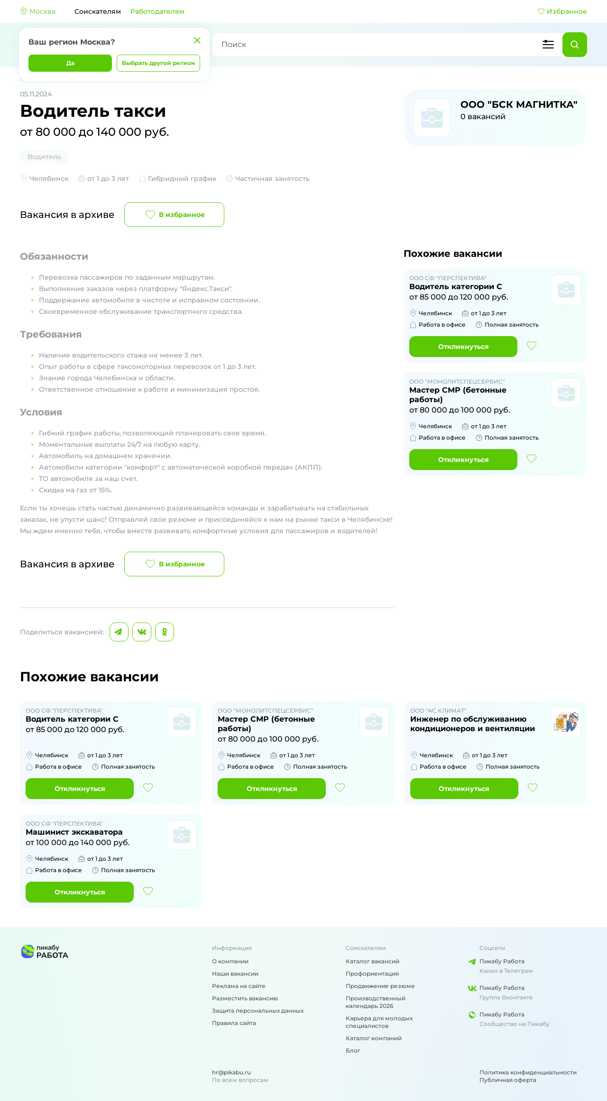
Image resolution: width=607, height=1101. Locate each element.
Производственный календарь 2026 (375, 1002)
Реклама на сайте (239, 985)
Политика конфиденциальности (528, 1072)
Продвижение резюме (380, 985)
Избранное (562, 11)
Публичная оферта (507, 1079)
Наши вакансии (235, 973)
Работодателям (157, 11)
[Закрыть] (197, 40)
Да (70, 62)
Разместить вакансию (245, 998)
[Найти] (574, 44)
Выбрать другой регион (158, 62)
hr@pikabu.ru (231, 1072)
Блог (353, 1050)
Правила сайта (234, 1022)
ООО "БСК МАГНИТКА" (519, 104)
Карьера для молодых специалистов (379, 1022)
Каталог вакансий (372, 961)
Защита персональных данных (258, 1010)
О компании (230, 961)
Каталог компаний (374, 1038)
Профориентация (372, 973)
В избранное (174, 214)
